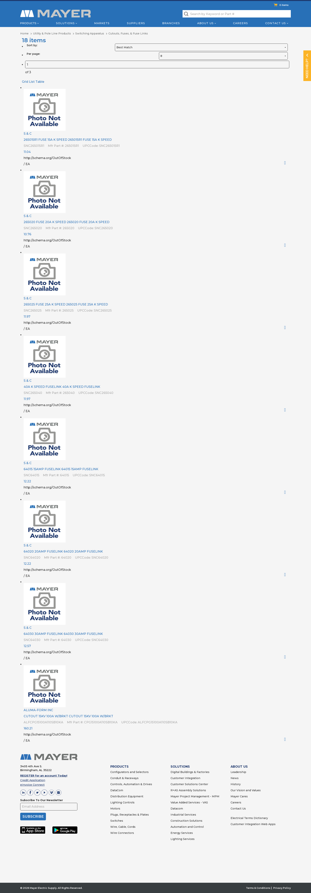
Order (286, 163)
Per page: (33, 54)
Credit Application (32, 780)
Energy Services (182, 833)
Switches (116, 820)
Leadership (238, 772)
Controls (128, 802)
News (235, 778)
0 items (284, 5)
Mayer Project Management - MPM (195, 796)
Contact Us (275, 23)
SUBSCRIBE (33, 816)
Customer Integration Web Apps (253, 824)
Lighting (116, 802)
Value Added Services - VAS (189, 802)
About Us (205, 23)
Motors (115, 808)
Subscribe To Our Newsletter (41, 800)
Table (39, 81)
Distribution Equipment (126, 796)
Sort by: (32, 45)
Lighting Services (183, 839)
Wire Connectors (122, 833)
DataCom (116, 790)
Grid (25, 81)
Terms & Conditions (258, 888)
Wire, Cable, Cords (122, 827)
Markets (102, 23)
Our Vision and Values (246, 790)
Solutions (65, 23)
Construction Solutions (186, 820)
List (32, 81)
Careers (240, 23)
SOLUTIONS (180, 766)
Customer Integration (185, 778)
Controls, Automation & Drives (131, 784)
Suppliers (136, 23)
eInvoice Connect (32, 784)
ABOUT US (239, 766)
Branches (171, 23)
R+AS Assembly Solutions (188, 790)
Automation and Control (187, 827)
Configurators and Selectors (129, 772)
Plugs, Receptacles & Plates (129, 814)
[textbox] (237, 13)
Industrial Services (183, 814)
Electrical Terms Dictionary (249, 818)
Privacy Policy (282, 888)
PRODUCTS (119, 766)
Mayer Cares (239, 796)
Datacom (177, 808)
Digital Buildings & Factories (190, 772)
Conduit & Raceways (124, 778)
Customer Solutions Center (189, 784)
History (236, 784)
